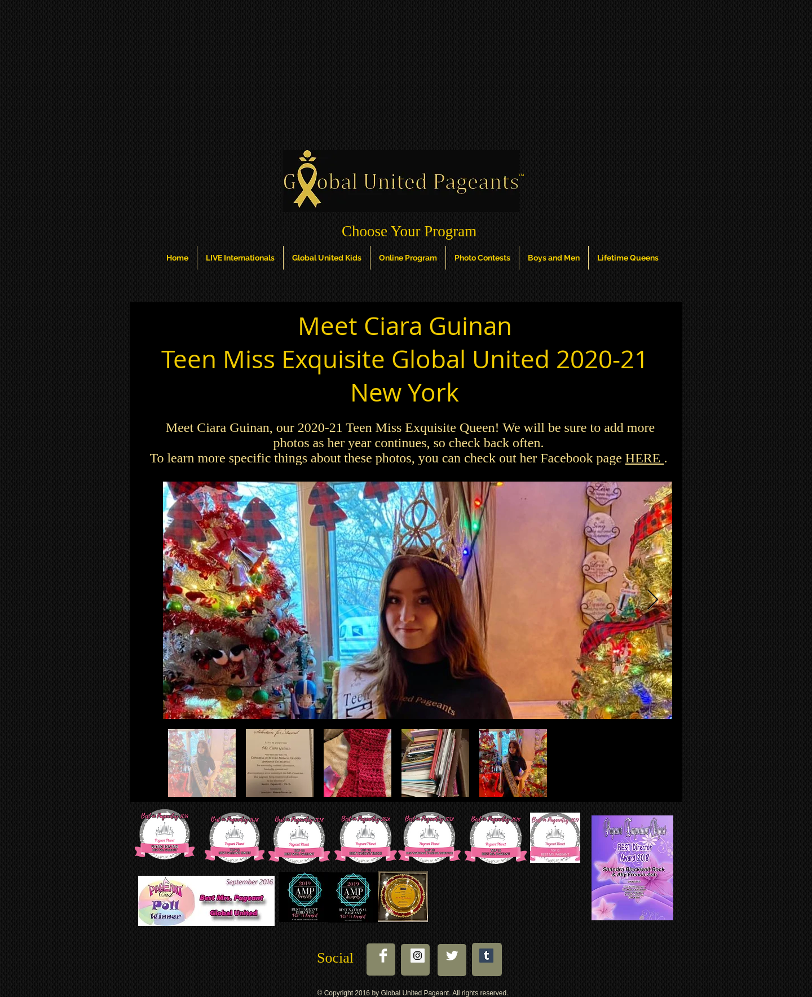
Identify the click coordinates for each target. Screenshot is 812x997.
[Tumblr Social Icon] (486, 956)
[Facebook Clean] (383, 956)
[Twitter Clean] (452, 956)
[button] (177, 258)
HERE (644, 458)
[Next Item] (652, 600)
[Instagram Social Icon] (418, 956)
